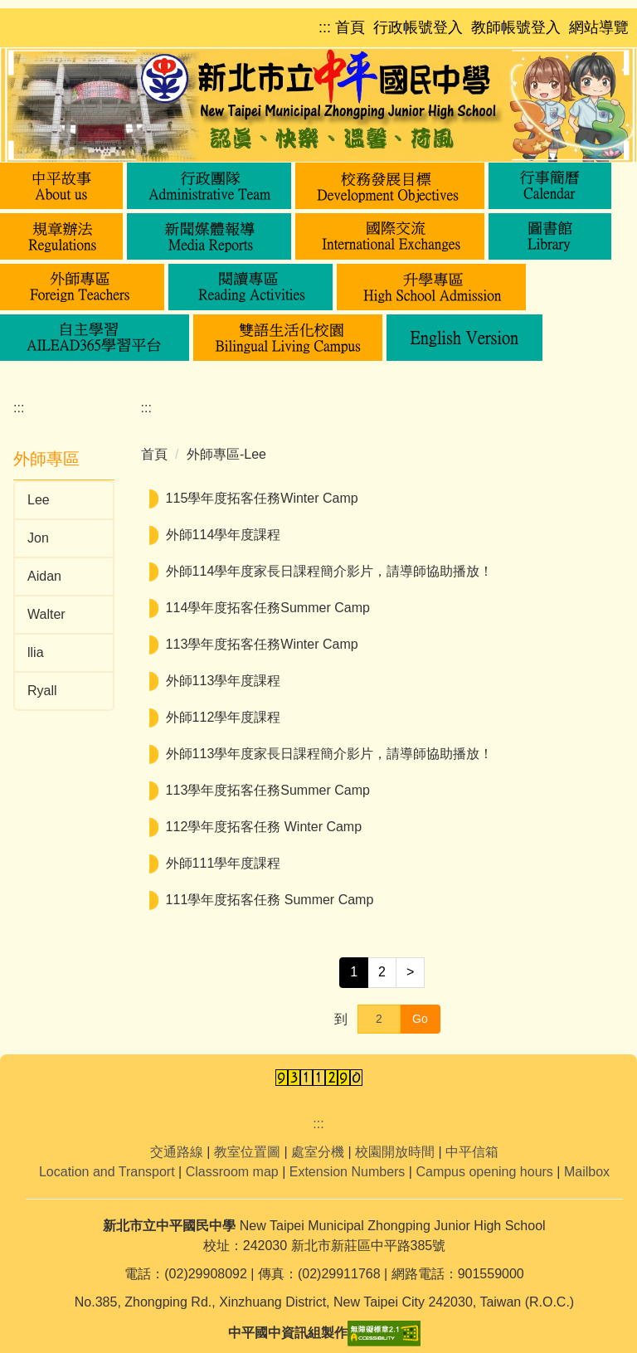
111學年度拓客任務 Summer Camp (270, 900)
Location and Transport (107, 1172)
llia (35, 652)
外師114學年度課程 (223, 535)
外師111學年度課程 (223, 863)
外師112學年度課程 (223, 717)
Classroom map (232, 1172)
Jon (38, 538)
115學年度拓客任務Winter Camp (262, 498)
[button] (61, 186)
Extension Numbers (347, 1172)
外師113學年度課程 (223, 681)
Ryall (42, 691)
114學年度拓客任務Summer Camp (268, 608)
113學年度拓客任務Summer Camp (268, 790)
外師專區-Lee (226, 454)
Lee (38, 500)
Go (420, 1018)
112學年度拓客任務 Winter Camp (264, 827)
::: (18, 408)
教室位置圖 (247, 1152)
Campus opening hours (484, 1172)
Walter (46, 614)
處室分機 (317, 1152)
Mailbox (587, 1172)
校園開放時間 (395, 1152)
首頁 (154, 454)
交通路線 (176, 1152)
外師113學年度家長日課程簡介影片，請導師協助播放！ (330, 754)
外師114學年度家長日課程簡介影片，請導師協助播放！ (330, 571)
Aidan (44, 576)
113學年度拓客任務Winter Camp (262, 644)
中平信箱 (471, 1152)
